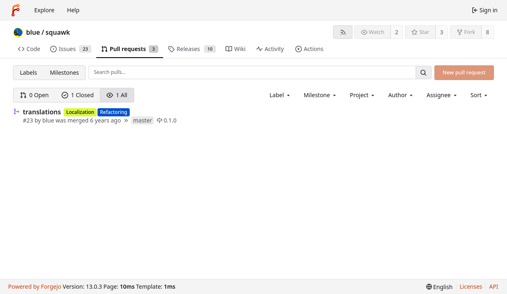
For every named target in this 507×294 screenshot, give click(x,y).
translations (42, 112)
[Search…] (423, 72)
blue (33, 32)
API (493, 286)
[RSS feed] (342, 32)
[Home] (15, 10)
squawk (58, 32)
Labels (28, 72)
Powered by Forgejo (34, 286)
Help (73, 10)
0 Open (34, 95)
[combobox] (280, 95)
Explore (44, 10)
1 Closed (78, 95)
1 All (116, 95)
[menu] (479, 95)
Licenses (471, 286)
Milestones (64, 72)
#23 (29, 120)
